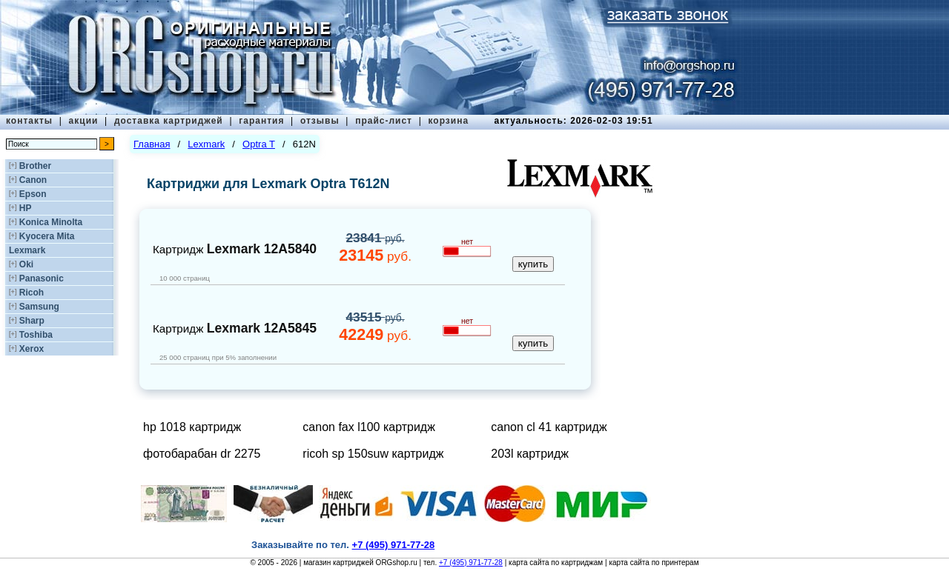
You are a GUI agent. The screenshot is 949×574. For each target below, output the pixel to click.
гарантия (261, 121)
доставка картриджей (168, 121)
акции (84, 121)
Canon (33, 180)
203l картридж (530, 453)
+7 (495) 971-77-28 (471, 562)
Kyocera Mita (47, 236)
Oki (26, 264)
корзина (448, 121)
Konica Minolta (50, 222)
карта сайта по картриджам (556, 562)
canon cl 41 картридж (548, 427)
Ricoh (31, 292)
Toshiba (36, 335)
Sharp (31, 321)
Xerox (31, 349)
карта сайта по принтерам (653, 562)
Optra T (258, 144)
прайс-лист (383, 121)
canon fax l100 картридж (368, 427)
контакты (29, 121)
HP (25, 208)
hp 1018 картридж (192, 427)
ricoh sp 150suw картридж (372, 453)
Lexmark (27, 250)
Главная (151, 144)
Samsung (39, 306)
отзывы (320, 121)
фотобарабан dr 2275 (202, 453)
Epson (33, 194)
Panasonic (41, 278)
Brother (35, 166)
